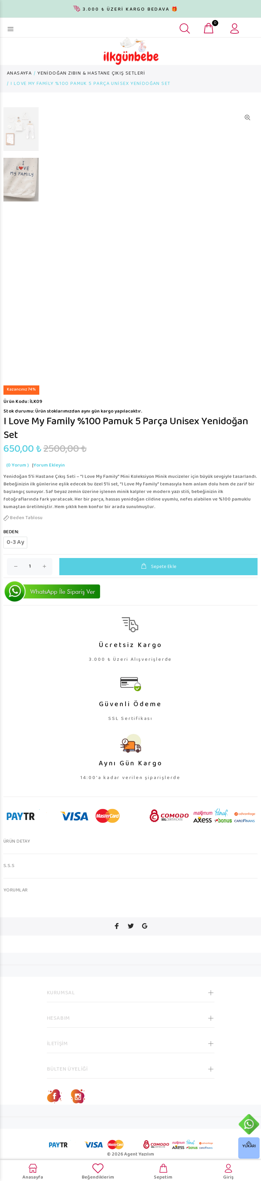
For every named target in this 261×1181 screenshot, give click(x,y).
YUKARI (249, 1146)
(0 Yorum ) (17, 465)
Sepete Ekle (158, 566)
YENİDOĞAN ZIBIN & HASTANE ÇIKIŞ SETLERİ (91, 73)
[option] (21, 132)
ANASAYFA (19, 73)
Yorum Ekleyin (49, 465)
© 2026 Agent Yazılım (130, 1154)
